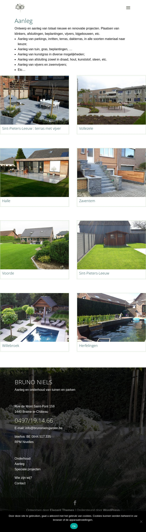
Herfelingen (88, 345)
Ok (74, 526)
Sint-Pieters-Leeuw (94, 273)
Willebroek (10, 345)
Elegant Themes (62, 510)
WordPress (111, 510)
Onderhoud (22, 458)
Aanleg (20, 464)
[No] (141, 521)
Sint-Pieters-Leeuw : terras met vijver (31, 128)
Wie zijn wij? (23, 477)
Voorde (8, 273)
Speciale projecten (28, 469)
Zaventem (87, 200)
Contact (20, 483)
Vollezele (86, 128)
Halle (6, 200)
